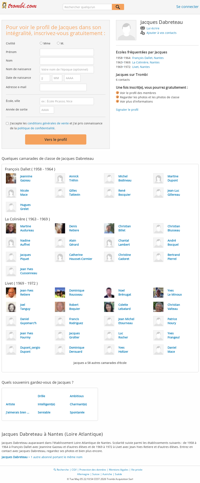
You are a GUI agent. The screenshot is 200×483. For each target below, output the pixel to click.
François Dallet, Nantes (148, 58)
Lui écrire (153, 28)
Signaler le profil (127, 110)
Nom (9, 60)
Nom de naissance (18, 69)
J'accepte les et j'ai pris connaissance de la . (56, 125)
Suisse (96, 474)
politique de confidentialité (36, 128)
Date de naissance (18, 78)
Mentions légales (118, 469)
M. (62, 43)
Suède (118, 474)
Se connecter (187, 6)
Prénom (11, 52)
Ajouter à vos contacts (162, 33)
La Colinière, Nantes (146, 62)
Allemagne (83, 474)
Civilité (10, 43)
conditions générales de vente (48, 123)
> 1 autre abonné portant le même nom (42, 457)
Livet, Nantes (141, 67)
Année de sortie (17, 109)
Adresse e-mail (16, 87)
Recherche (63, 469)
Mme (46, 43)
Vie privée (136, 469)
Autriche (107, 474)
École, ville (13, 101)
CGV (74, 469)
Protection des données (92, 469)
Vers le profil (55, 139)
